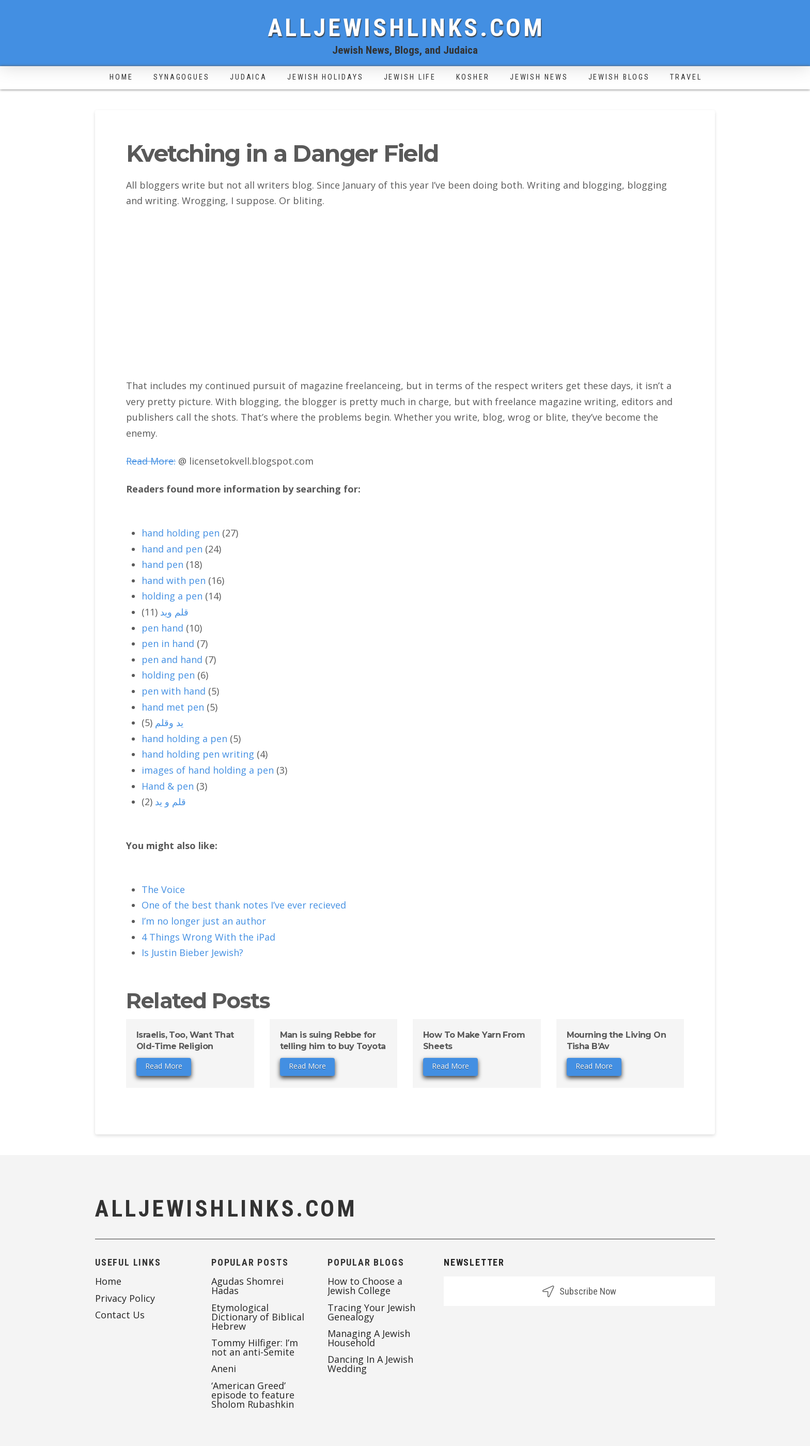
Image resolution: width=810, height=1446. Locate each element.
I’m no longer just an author (204, 921)
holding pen (168, 675)
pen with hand (174, 691)
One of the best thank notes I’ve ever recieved (244, 905)
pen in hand (168, 643)
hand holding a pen (184, 738)
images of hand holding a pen (208, 770)
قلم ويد (174, 612)
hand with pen (174, 580)
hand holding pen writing (198, 754)
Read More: (151, 461)
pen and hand (172, 659)
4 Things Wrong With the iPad (208, 937)
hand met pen (173, 707)
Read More (163, 1066)
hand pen (162, 564)
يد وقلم (169, 722)
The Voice (163, 889)
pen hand (162, 628)
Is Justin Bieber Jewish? (192, 952)
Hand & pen (168, 786)
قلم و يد (170, 801)
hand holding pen (181, 533)
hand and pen (172, 549)
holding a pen (172, 596)
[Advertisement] (405, 293)
